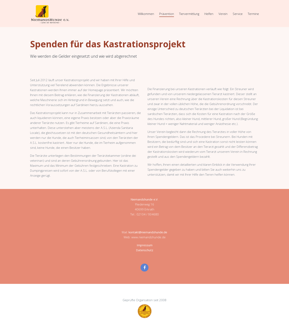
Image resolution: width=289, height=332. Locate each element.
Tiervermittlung (189, 14)
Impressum (144, 245)
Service (238, 14)
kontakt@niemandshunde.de (148, 232)
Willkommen (146, 14)
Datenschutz (144, 250)
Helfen (208, 14)
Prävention (166, 14)
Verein (223, 14)
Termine (253, 14)
